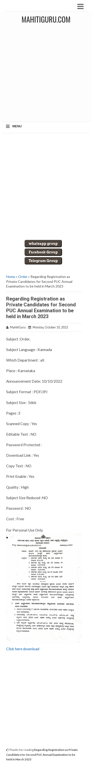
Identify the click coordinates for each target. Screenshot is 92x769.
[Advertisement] (46, 74)
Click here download (22, 649)
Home (10, 276)
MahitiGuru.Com (46, 19)
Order (22, 276)
